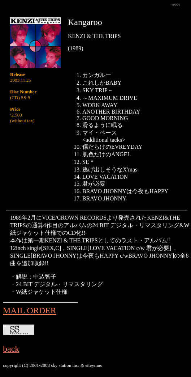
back (11, 348)
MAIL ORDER (29, 310)
